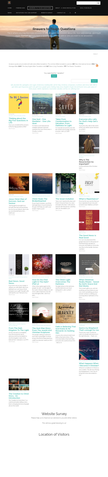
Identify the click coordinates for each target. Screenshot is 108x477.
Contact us (26, 257)
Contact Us (61, 12)
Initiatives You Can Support (26, 12)
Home (10, 7)
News (10, 12)
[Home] (9, 2)
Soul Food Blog (86, 7)
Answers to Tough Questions (40, 7)
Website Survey (47, 12)
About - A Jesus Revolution (65, 7)
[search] (86, 3)
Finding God (20, 7)
